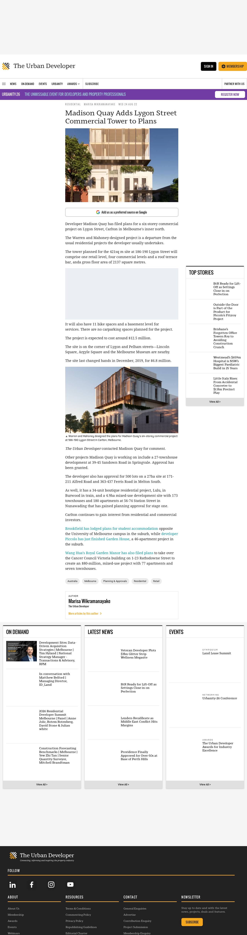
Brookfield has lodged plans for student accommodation (112, 529)
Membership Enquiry (137, 913)
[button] (34, 878)
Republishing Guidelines (81, 907)
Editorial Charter (76, 913)
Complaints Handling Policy (84, 919)
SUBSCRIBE (192, 902)
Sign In (208, 66)
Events (12, 907)
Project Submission (136, 907)
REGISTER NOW (230, 94)
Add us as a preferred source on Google (121, 212)
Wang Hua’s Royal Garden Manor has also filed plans (109, 553)
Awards (12, 901)
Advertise (130, 895)
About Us (13, 888)
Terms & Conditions (78, 888)
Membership (233, 66)
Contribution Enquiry (137, 901)
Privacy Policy (74, 901)
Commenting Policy (78, 895)
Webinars (14, 913)
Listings (13, 919)
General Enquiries (135, 888)
